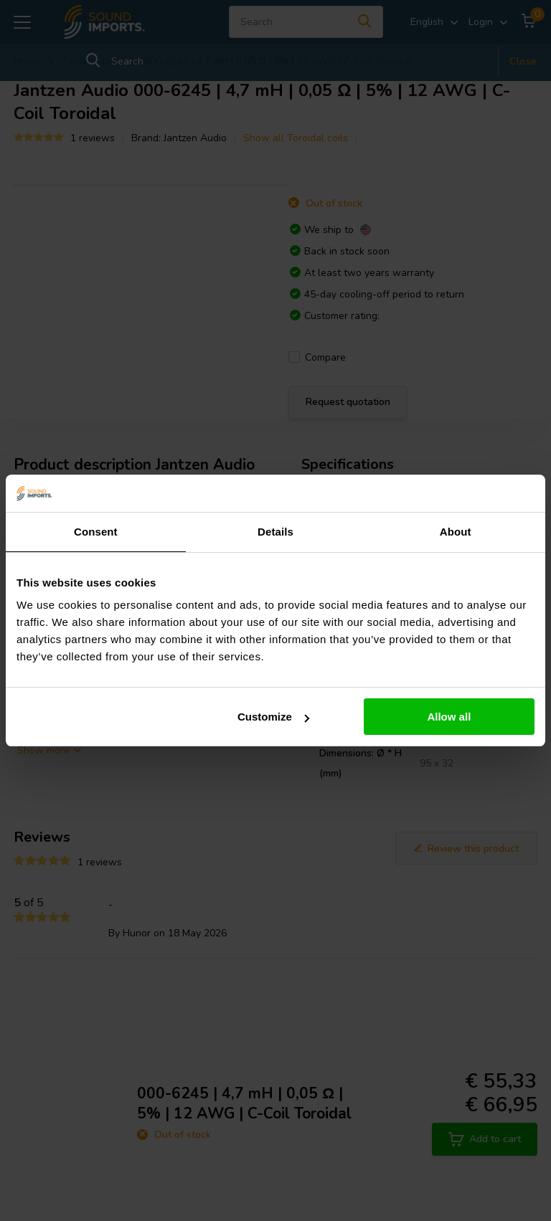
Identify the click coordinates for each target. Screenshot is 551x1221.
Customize (273, 717)
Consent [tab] (96, 532)
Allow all (449, 717)
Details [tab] (275, 532)
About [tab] (455, 532)
